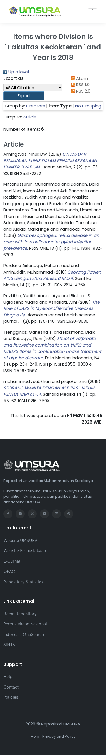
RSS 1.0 (79, 84)
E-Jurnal (11, 561)
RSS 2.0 (80, 91)
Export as (13, 78)
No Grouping (88, 106)
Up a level (16, 72)
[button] (23, 95)
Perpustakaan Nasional (25, 624)
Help (7, 676)
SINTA (9, 644)
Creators (35, 106)
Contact (11, 687)
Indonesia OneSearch (23, 634)
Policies (10, 697)
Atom (78, 78)
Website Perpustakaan (24, 550)
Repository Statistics (23, 582)
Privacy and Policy (58, 736)
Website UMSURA (20, 540)
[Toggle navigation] (92, 11)
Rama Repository (20, 613)
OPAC (9, 571)
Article (29, 117)
